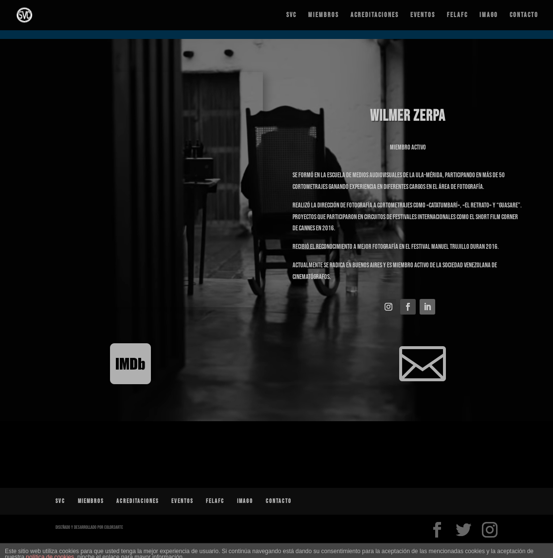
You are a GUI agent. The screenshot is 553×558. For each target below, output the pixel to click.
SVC (291, 15)
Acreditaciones (374, 15)
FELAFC (457, 15)
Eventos (422, 15)
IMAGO (488, 15)
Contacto (524, 15)
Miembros (323, 15)
